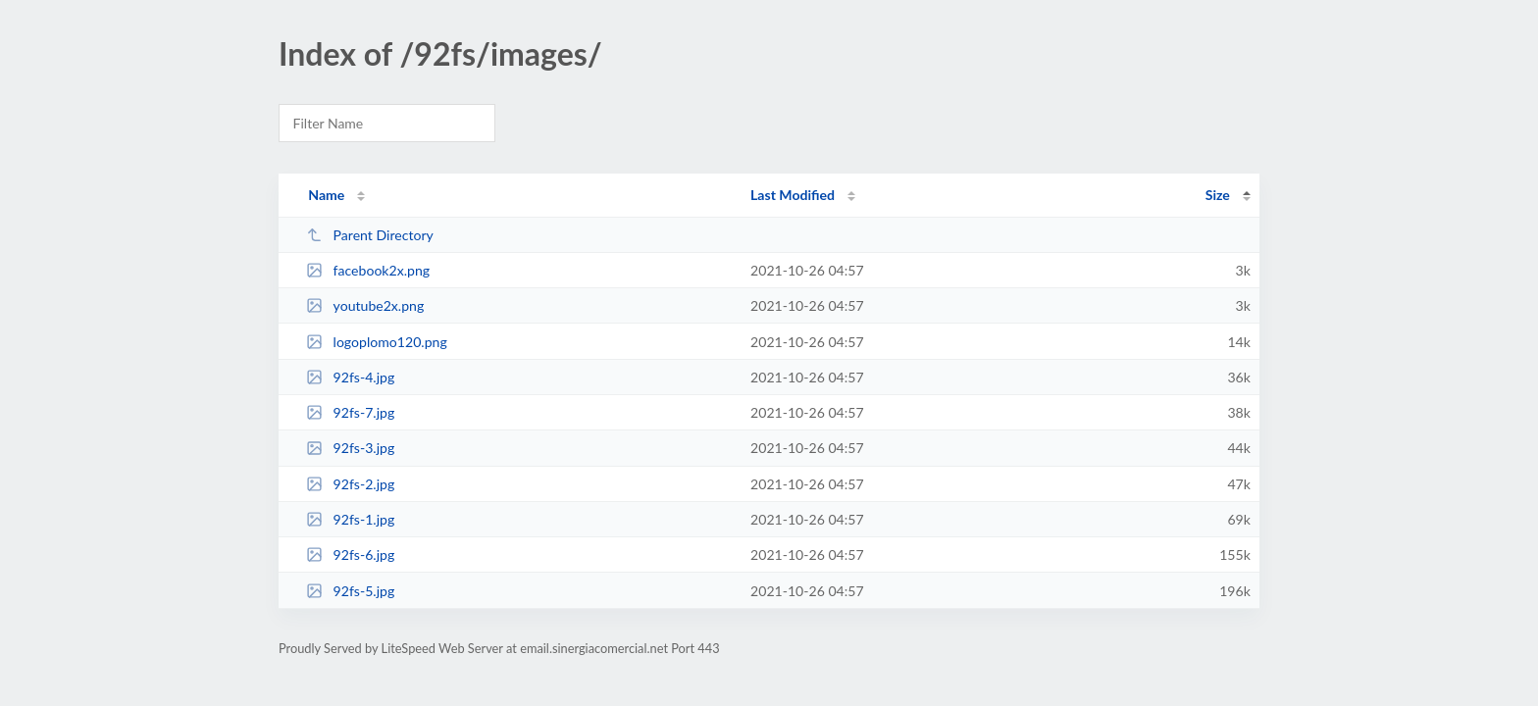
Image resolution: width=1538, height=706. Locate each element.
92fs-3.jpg (350, 447)
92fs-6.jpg (350, 554)
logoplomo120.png (376, 341)
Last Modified (792, 194)
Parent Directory (370, 235)
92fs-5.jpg (350, 590)
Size (1217, 194)
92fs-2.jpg (350, 484)
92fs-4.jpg (350, 377)
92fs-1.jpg (350, 519)
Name (326, 194)
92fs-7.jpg (350, 412)
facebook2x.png (368, 270)
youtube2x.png (365, 305)
